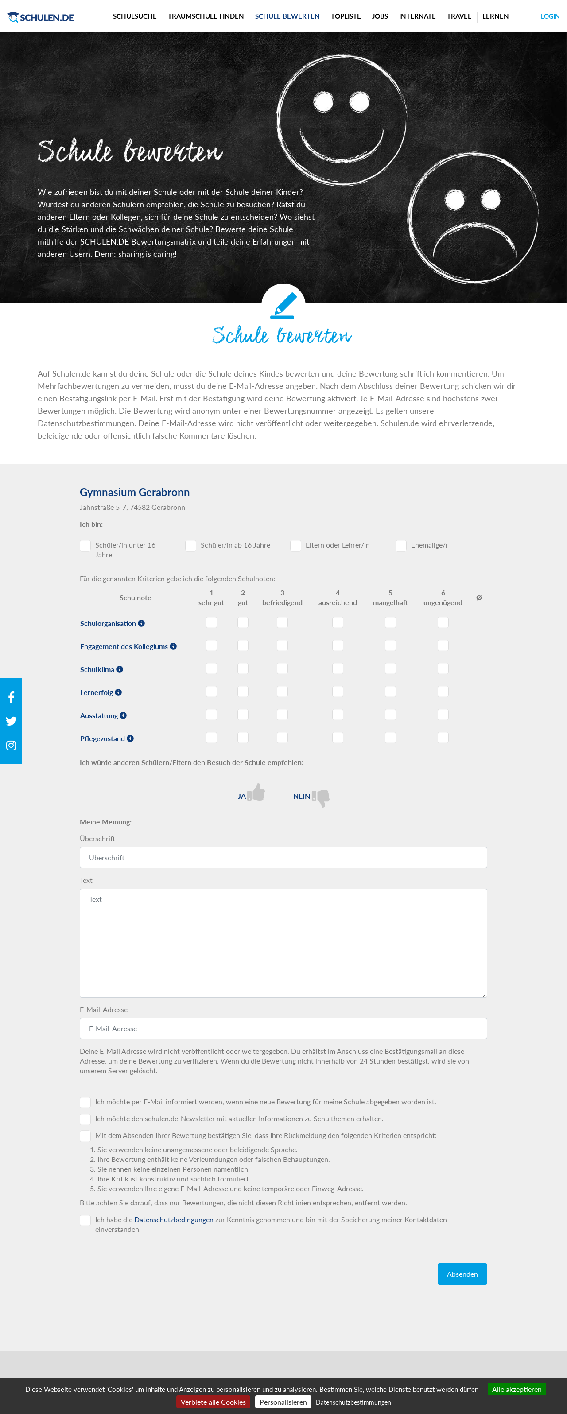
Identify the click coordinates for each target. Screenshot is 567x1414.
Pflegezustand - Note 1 (211, 737)
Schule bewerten (287, 16)
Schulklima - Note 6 (443, 668)
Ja (251, 792)
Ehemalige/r (429, 544)
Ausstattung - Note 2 (243, 714)
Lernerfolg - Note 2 (243, 691)
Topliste (346, 16)
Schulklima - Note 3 (282, 668)
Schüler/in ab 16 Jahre (235, 544)
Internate (417, 16)
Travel (459, 16)
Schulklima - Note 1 (211, 668)
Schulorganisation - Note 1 (211, 622)
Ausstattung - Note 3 (282, 714)
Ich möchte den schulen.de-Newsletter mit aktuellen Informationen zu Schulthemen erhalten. (239, 1118)
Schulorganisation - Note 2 (243, 622)
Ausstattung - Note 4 (337, 714)
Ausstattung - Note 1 (211, 714)
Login (550, 16)
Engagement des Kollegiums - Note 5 (390, 645)
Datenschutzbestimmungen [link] (353, 1402)
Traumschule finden (206, 16)
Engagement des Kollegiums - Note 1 (211, 645)
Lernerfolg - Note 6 (443, 691)
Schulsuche (135, 16)
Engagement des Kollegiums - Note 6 (443, 645)
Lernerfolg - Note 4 (337, 691)
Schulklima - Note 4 (337, 668)
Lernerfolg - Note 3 (282, 691)
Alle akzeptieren (517, 1389)
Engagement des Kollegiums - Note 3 (282, 645)
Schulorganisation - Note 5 (390, 622)
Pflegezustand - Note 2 (243, 737)
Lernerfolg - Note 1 (211, 691)
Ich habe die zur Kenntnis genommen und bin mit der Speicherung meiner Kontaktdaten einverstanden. (271, 1224)
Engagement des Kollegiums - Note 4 (337, 645)
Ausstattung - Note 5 (390, 714)
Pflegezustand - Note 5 (390, 737)
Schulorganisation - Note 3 (282, 622)
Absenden (462, 1274)
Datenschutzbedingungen (174, 1219)
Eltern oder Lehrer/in (338, 544)
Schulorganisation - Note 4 (337, 622)
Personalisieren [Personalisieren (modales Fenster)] (283, 1402)
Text (86, 880)
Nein (311, 795)
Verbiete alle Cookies (213, 1402)
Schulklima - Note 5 (390, 668)
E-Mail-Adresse (104, 1009)
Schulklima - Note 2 (243, 668)
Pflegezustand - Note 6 (443, 737)
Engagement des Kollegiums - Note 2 (243, 645)
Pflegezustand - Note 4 (337, 737)
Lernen (495, 16)
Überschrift (97, 838)
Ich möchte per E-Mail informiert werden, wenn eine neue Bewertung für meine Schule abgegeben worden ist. (265, 1101)
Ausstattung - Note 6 (443, 714)
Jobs (380, 16)
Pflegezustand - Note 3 (282, 737)
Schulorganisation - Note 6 (443, 622)
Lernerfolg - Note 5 (390, 691)
